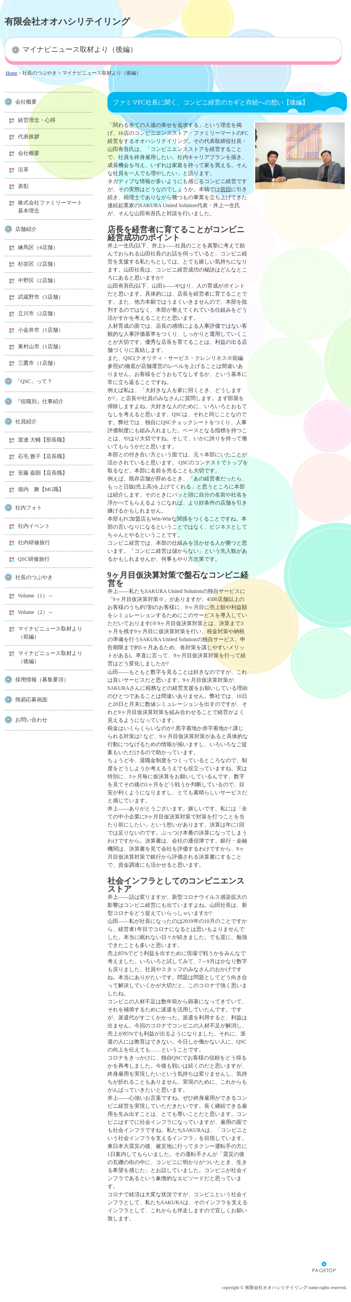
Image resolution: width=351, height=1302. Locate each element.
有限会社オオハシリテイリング (67, 21)
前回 (225, 189)
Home (11, 72)
